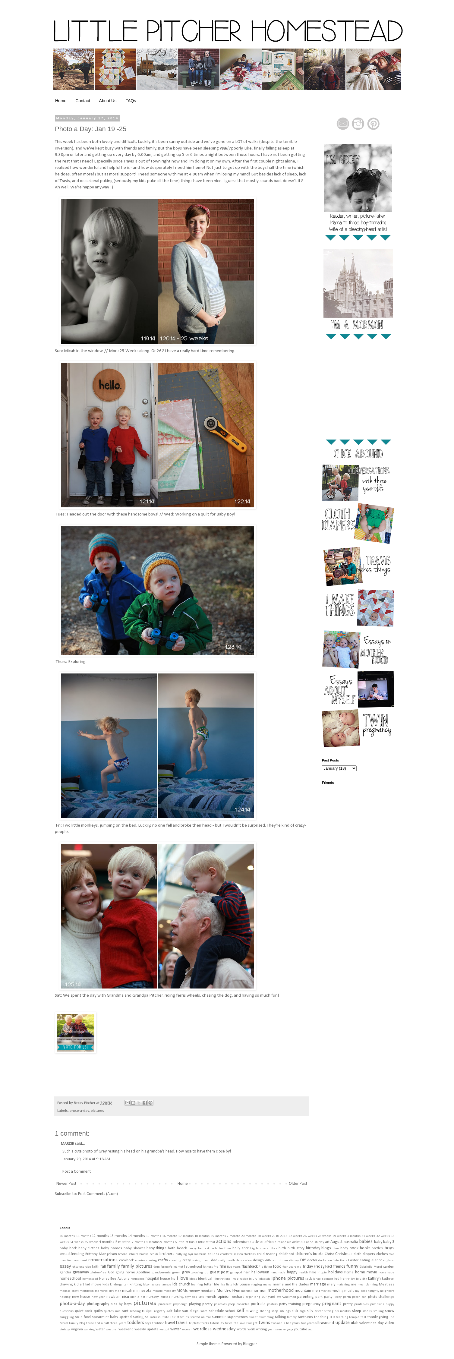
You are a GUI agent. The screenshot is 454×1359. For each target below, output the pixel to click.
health (303, 1272)
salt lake (173, 1311)
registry (159, 1311)
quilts (98, 1311)
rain (118, 1311)
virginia (77, 1329)
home (349, 1272)
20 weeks (264, 1236)
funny (352, 1266)
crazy (186, 1260)
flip (261, 1267)
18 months (202, 1236)
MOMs (182, 1291)
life (216, 1284)
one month (207, 1297)
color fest (66, 1260)
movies (326, 1291)
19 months (218, 1236)
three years (118, 1323)
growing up (199, 1272)
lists (229, 1284)
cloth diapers (364, 1254)
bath (171, 1248)
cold (391, 1254)
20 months (248, 1236)
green (176, 1272)
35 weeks (91, 1242)
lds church (181, 1284)
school (230, 1311)
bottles (377, 1248)
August (336, 1242)
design (258, 1260)
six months (343, 1311)
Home (60, 100)
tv (222, 1323)
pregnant (331, 1303)
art (327, 1242)
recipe (147, 1311)
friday (308, 1266)
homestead (90, 1279)
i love (182, 1278)
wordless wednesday (214, 1329)
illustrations (221, 1279)
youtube (300, 1329)
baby (378, 1242)
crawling (175, 1260)
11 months (83, 1236)
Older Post (298, 1183)
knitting (136, 1284)
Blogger (250, 1344)
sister (319, 1311)
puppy (390, 1304)
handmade (278, 1272)
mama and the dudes (291, 1284)
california (200, 1254)
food (277, 1266)
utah (354, 1323)
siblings (285, 1311)
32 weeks (383, 1236)
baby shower (134, 1248)
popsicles (242, 1304)
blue (336, 1248)
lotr (235, 1284)
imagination (240, 1279)
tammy (292, 1317)
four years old (291, 1267)
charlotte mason (231, 1254)
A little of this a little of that (195, 1242)
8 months (152, 1242)
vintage (65, 1329)
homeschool (70, 1278)
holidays (335, 1272)
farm (156, 1267)
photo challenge (381, 1297)
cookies (140, 1260)
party (328, 1297)
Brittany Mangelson (101, 1254)
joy (353, 1279)
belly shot (240, 1248)
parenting (305, 1296)
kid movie (93, 1284)
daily (222, 1260)
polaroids (220, 1304)
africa (269, 1242)
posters (272, 1304)
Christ (329, 1254)
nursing (178, 1297)
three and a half (97, 1323)
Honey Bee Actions (114, 1279)
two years (307, 1323)
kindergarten (119, 1284)
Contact (82, 100)
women (187, 1329)
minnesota (142, 1290)
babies (366, 1241)
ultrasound (324, 1323)
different (271, 1260)
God (111, 1272)
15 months (153, 1236)
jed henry (342, 1279)
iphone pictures (287, 1278)
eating (365, 1260)
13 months (118, 1236)
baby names (111, 1248)
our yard (269, 1297)
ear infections (337, 1260)
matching (343, 1284)
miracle (158, 1291)
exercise (85, 1267)
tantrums (305, 1317)
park (319, 1297)
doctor (312, 1260)
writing (261, 1329)
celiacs (213, 1254)
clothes (382, 1254)
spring (138, 1317)
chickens (250, 1254)
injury (253, 1279)
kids (105, 1284)
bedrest (203, 1248)
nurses (165, 1297)
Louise (245, 1284)
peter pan (359, 1297)
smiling (378, 1311)
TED (332, 1317)
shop (274, 1311)
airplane (280, 1242)
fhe (216, 1267)
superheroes (237, 1317)
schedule (216, 1311)
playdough (180, 1304)
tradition (158, 1323)
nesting (65, 1297)
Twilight (251, 1323)
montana (208, 1291)
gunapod (236, 1272)
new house (81, 1297)
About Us (108, 100)
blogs (326, 1248)
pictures (97, 1111)
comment (80, 1260)
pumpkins (377, 1304)
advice (257, 1242)
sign (303, 1311)
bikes (273, 1248)
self (240, 1310)
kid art (79, 1284)
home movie (366, 1272)
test (363, 1317)
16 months (169, 1236)
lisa (222, 1284)
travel (170, 1323)
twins (264, 1322)
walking (89, 1329)
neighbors (387, 1291)
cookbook (126, 1260)
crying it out (201, 1260)
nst (143, 1297)
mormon (258, 1290)
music (349, 1291)
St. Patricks (153, 1317)
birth (282, 1248)
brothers (166, 1254)
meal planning (368, 1284)
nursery (153, 1297)
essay (65, 1266)
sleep (356, 1311)
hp (173, 1279)
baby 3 (388, 1242)
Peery (338, 1297)
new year (98, 1297)
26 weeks (310, 1236)
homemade (386, 1272)
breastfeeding (72, 1254)
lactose (155, 1284)
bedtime (225, 1248)
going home (125, 1272)
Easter (353, 1260)
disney (294, 1260)
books (365, 1248)
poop (231, 1304)
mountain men (307, 1290)
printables (361, 1304)
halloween (260, 1272)
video (389, 1323)
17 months (185, 1236)
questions (67, 1311)
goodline (143, 1272)
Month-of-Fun (228, 1290)
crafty (163, 1260)
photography (98, 1304)
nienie (134, 1297)
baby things (157, 1248)
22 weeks (295, 1236)
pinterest (165, 1304)
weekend (126, 1329)
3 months (353, 1236)
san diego (190, 1311)
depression (244, 1260)
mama (267, 1284)
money (194, 1291)
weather (112, 1329)
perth (347, 1297)
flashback (249, 1266)
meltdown (87, 1291)
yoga (290, 1329)
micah (127, 1290)
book (354, 1248)
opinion (224, 1296)
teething (342, 1317)
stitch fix (183, 1317)
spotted (125, 1317)
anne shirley (315, 1242)
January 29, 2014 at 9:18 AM (86, 1159)
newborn (113, 1297)
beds (213, 1248)
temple (354, 1317)
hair (247, 1272)
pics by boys (121, 1304)
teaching (321, 1317)
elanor (376, 1260)
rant (125, 1311)
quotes (109, 1311)
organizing (253, 1297)
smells (367, 1311)
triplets (194, 1323)
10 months (67, 1236)
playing (195, 1304)
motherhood (280, 1290)
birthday (313, 1248)
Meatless (386, 1284)
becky (193, 1248)
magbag (256, 1284)
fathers (208, 1267)
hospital (152, 1278)
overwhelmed (286, 1297)
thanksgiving (377, 1317)
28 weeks (324, 1236)
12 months (100, 1236)
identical (205, 1279)
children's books (309, 1254)
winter (175, 1329)
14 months (136, 1236)
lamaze (166, 1284)
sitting (328, 1311)
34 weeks (76, 1242)
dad (214, 1260)
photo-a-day (79, 1111)
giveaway (81, 1272)
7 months (138, 1242)
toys (148, 1323)
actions (223, 1241)
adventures (242, 1242)
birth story (296, 1248)
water (100, 1329)
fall (103, 1266)
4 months (106, 1242)
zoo (310, 1329)
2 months (233, 1236)
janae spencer (323, 1279)
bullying (181, 1254)
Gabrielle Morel (371, 1267)
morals (246, 1291)
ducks (322, 1260)
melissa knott (69, 1291)
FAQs (130, 100)
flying (268, 1267)
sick (295, 1311)
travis (182, 1322)
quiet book (84, 1311)
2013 (283, 1236)
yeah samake (277, 1329)
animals (298, 1242)
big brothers (259, 1248)
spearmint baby (105, 1317)
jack (308, 1279)
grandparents (161, 1272)
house (165, 1279)
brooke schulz (148, 1254)
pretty (348, 1304)
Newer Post (66, 1183)
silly (310, 1311)
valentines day (371, 1323)
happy (292, 1272)
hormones (137, 1279)
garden (388, 1267)
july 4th (361, 1279)
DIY (303, 1260)
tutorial (215, 1323)
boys (389, 1247)
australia (351, 1242)
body (344, 1248)
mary (331, 1284)
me (353, 1284)
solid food (83, 1317)
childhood (286, 1254)
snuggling (67, 1317)
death (231, 1260)
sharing (265, 1311)
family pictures (136, 1266)
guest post (219, 1272)
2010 (275, 1236)
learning (197, 1284)
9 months (167, 1242)
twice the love (235, 1323)
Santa (203, 1311)
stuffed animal (200, 1317)
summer (219, 1317)
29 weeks (339, 1236)
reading (135, 1311)
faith (95, 1267)
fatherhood (193, 1267)
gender (65, 1272)
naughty (373, 1291)
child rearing (267, 1254)
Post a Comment (76, 1171)
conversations (103, 1260)
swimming (266, 1317)
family (113, 1266)
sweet (253, 1317)
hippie (322, 1272)
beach (182, 1248)
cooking (152, 1260)
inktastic (264, 1279)
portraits (258, 1304)
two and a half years (285, 1323)
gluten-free (98, 1272)
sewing (252, 1311)
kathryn (374, 1278)
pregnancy (311, 1304)
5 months (123, 1242)
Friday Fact (323, 1266)
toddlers (135, 1322)
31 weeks (368, 1236)
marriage (318, 1284)
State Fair (168, 1317)
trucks (204, 1323)
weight (164, 1329)
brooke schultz (128, 1254)
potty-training (290, 1304)
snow (389, 1311)
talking (280, 1317)
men (118, 1291)
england (388, 1260)
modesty (170, 1291)
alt (289, 1242)
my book (361, 1291)
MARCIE (67, 1144)
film (222, 1266)
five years (234, 1267)
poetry (207, 1304)
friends (339, 1266)
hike (312, 1272)
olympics (191, 1297)
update (342, 1322)
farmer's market (172, 1267)
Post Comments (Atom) (98, 1194)
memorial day (104, 1291)
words (242, 1329)
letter (208, 1284)
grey (186, 1272)
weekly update (146, 1329)
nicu (125, 1296)
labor (146, 1284)
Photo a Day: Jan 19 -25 (90, 129)
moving (337, 1291)
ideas (193, 1279)
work (251, 1329)
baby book (68, 1248)
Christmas (343, 1254)
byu (190, 1254)
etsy (75, 1267)
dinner (283, 1260)
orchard (238, 1297)
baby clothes (89, 1248)
